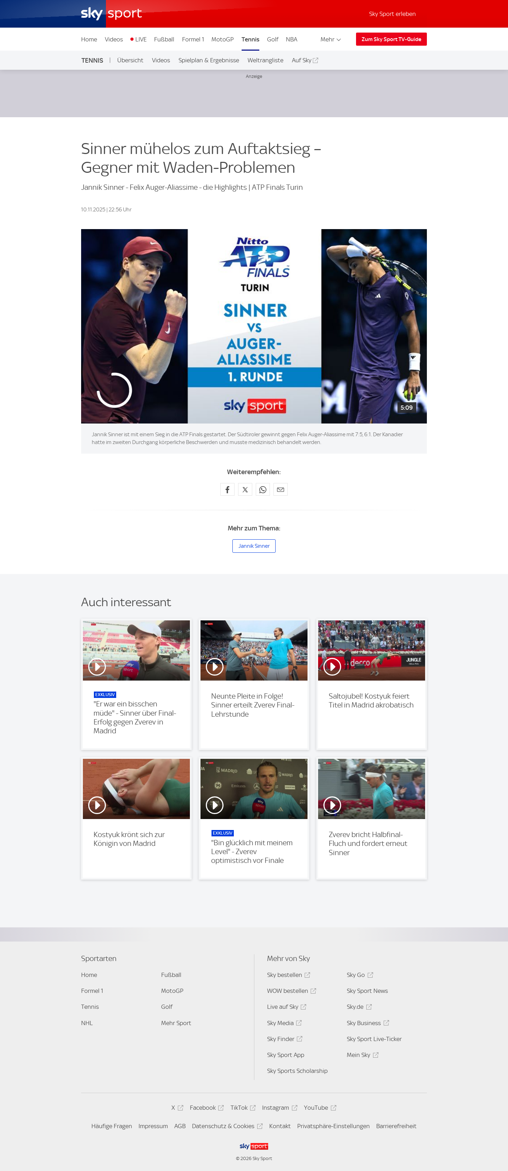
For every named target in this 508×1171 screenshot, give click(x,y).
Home (89, 39)
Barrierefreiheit (396, 1126)
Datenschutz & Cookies (226, 1127)
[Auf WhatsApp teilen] (263, 489)
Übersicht (130, 60)
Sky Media (283, 1024)
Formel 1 (193, 39)
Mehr (331, 39)
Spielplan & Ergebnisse (209, 60)
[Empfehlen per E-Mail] (280, 489)
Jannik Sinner (254, 546)
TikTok (242, 1109)
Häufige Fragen (111, 1126)
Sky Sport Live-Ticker (374, 1038)
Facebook (206, 1109)
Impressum (153, 1126)
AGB (180, 1126)
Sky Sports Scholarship (297, 1070)
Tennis (250, 39)
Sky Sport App (285, 1054)
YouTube (319, 1109)
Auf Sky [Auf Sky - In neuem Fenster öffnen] (301, 60)
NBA (291, 39)
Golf (272, 39)
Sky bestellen (287, 976)
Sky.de (358, 1008)
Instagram (278, 1109)
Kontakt (280, 1126)
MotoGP (222, 39)
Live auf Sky (285, 1008)
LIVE (141, 39)
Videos (114, 39)
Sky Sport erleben (392, 13)
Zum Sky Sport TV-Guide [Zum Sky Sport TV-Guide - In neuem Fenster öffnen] (391, 39)
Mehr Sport (176, 1023)
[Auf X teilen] (245, 489)
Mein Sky (361, 1056)
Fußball (164, 39)
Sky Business (367, 1024)
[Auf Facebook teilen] (227, 489)
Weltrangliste (265, 60)
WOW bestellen (290, 992)
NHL (87, 1023)
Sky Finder (283, 1040)
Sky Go (359, 976)
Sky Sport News (367, 990)
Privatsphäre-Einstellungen (333, 1126)
